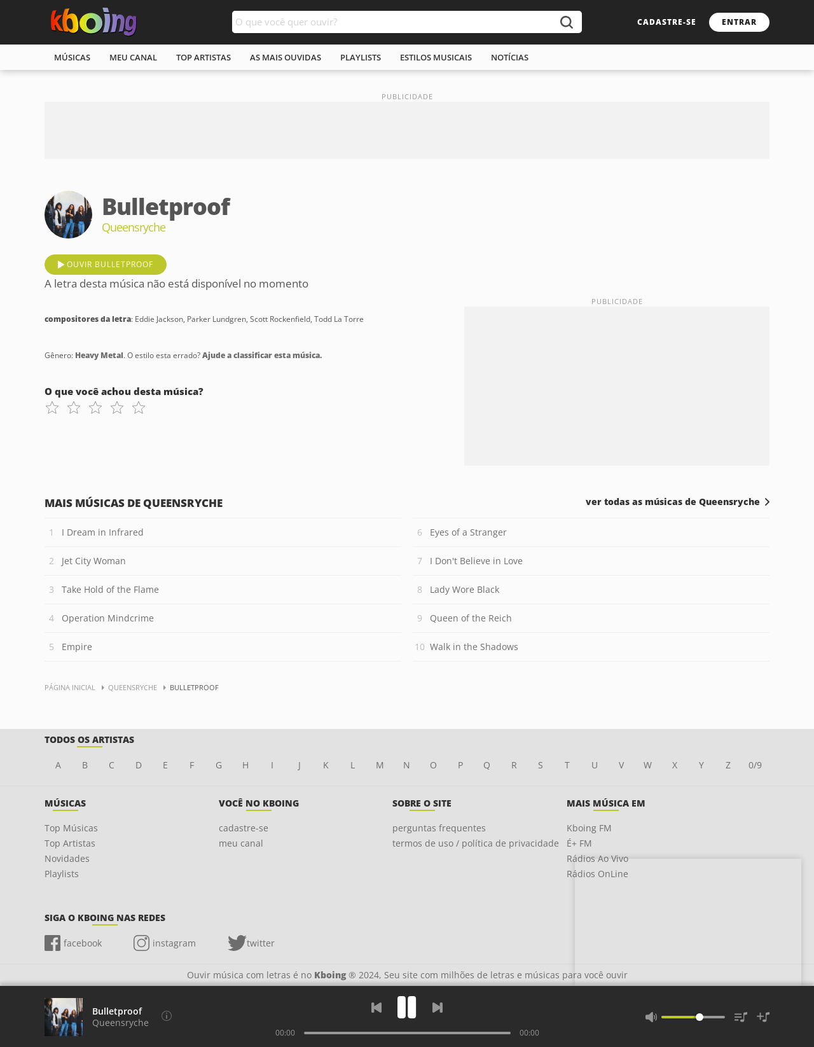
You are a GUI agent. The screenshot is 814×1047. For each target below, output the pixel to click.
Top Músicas (71, 828)
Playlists (62, 874)
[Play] (407, 1007)
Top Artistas (70, 843)
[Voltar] (376, 1007)
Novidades (67, 858)
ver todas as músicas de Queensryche (673, 501)
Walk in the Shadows (474, 647)
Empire (77, 647)
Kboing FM (589, 828)
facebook (83, 943)
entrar (739, 22)
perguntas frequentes (439, 828)
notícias (509, 57)
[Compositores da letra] (167, 1016)
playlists (360, 57)
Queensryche (120, 1022)
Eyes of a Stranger (468, 532)
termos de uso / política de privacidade (475, 843)
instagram (174, 943)
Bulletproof (117, 1011)
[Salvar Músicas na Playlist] (763, 1017)
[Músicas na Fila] (741, 1017)
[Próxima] (437, 1007)
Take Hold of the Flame (110, 589)
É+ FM (579, 843)
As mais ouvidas (285, 57)
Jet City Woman (94, 561)
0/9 (755, 765)
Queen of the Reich (471, 618)
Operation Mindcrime (108, 618)
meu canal (133, 57)
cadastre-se (666, 22)
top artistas (203, 57)
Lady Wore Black (464, 589)
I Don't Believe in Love (476, 561)
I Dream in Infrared (103, 532)
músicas (72, 57)
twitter (261, 943)
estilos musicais (436, 57)
